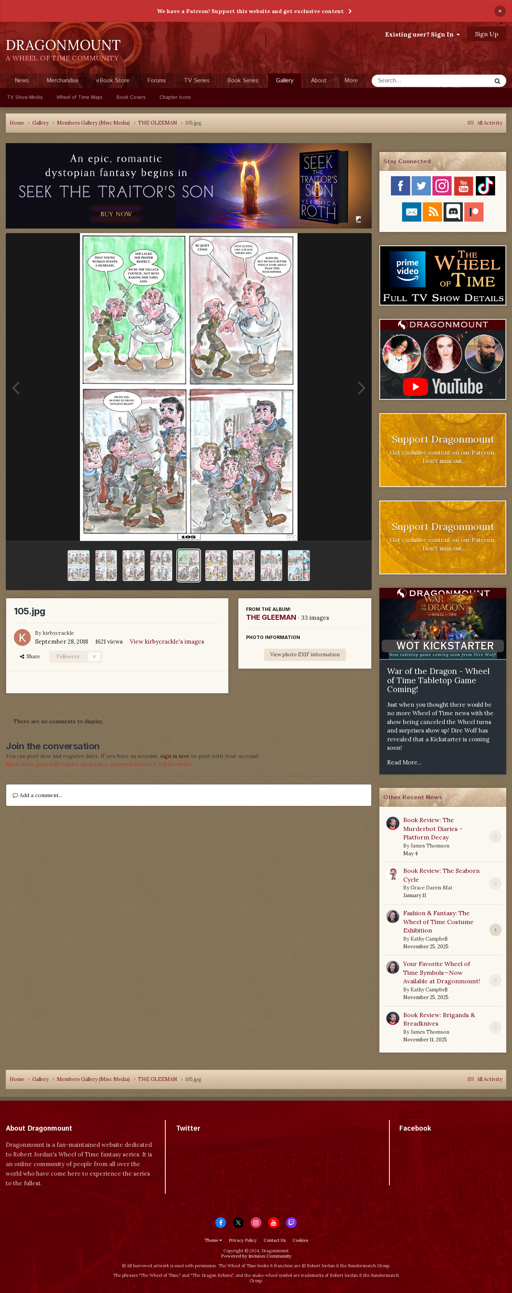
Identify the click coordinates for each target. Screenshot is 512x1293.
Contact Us (275, 1240)
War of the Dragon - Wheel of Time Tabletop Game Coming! (438, 680)
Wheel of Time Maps (80, 97)
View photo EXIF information (305, 654)
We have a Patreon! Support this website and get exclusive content (250, 11)
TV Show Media (25, 97)
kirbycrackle (58, 632)
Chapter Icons (175, 97)
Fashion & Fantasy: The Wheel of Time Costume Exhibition (438, 921)
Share (30, 656)
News (22, 81)
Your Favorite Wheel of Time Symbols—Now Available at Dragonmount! (441, 972)
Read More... (404, 762)
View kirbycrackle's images (167, 641)
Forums (156, 81)
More (351, 81)
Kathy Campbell (429, 939)
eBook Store (113, 81)
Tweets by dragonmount (210, 1142)
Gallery (284, 82)
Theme (213, 1240)
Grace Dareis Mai (431, 887)
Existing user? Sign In (422, 34)
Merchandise (63, 81)
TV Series (196, 81)
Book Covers (131, 97)
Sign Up (486, 34)
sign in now (175, 755)
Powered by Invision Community (256, 1256)
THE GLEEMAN (271, 617)
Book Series (242, 81)
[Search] (411, 81)
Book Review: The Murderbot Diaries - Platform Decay (432, 828)
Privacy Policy (243, 1240)
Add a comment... (37, 795)
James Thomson (430, 846)
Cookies (300, 1240)
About (319, 81)
